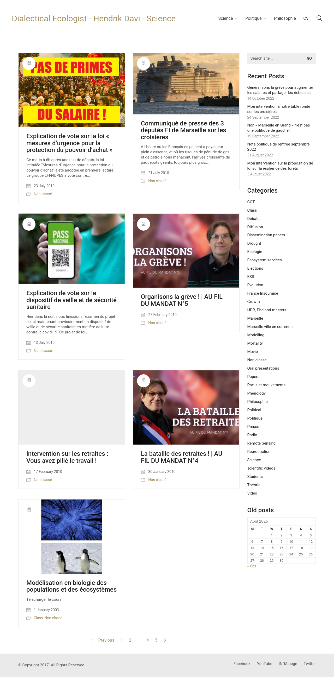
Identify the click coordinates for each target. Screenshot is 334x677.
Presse (253, 426)
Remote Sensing (261, 443)
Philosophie (257, 401)
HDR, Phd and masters (267, 310)
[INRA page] (288, 664)
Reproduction (259, 451)
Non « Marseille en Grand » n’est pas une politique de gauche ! (278, 128)
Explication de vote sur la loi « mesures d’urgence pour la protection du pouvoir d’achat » (69, 143)
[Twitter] (310, 664)
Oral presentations (263, 368)
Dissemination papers (266, 235)
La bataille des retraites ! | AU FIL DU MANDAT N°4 (181, 457)
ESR (250, 276)
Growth (253, 301)
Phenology (256, 393)
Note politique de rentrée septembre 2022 (278, 147)
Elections (255, 268)
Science (254, 460)
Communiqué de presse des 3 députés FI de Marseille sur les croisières (183, 130)
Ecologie (254, 251)
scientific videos (261, 468)
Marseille (255, 318)
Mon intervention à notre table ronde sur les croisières (278, 109)
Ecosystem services (264, 260)
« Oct (251, 566)
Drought (254, 243)
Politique (255, 418)
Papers (253, 376)
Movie (252, 351)
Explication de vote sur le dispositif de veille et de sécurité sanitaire (71, 300)
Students (255, 476)
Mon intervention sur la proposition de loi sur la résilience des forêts (280, 166)
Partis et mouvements (266, 385)
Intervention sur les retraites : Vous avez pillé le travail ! (67, 457)
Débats (253, 218)
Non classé (43, 194)
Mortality (255, 343)
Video (252, 493)
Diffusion (255, 227)
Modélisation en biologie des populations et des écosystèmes (71, 586)
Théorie (253, 485)
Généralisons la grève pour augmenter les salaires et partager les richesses (280, 90)
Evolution (255, 285)
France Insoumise (262, 293)
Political (254, 410)
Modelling (256, 335)
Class (38, 618)
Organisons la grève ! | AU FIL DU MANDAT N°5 (182, 300)
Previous (103, 640)
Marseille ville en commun (270, 326)
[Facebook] (242, 664)
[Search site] (319, 19)
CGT (251, 202)
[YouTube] (264, 664)
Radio (252, 435)
